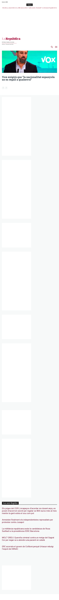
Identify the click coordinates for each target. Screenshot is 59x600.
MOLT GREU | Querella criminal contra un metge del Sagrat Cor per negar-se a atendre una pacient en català (28, 539)
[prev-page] (3, 88)
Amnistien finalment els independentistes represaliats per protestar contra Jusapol (27, 521)
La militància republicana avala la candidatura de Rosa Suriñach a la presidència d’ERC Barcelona (26, 530)
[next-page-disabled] (6, 88)
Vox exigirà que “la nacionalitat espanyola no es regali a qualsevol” (28, 78)
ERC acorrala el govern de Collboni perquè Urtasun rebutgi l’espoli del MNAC (27, 548)
